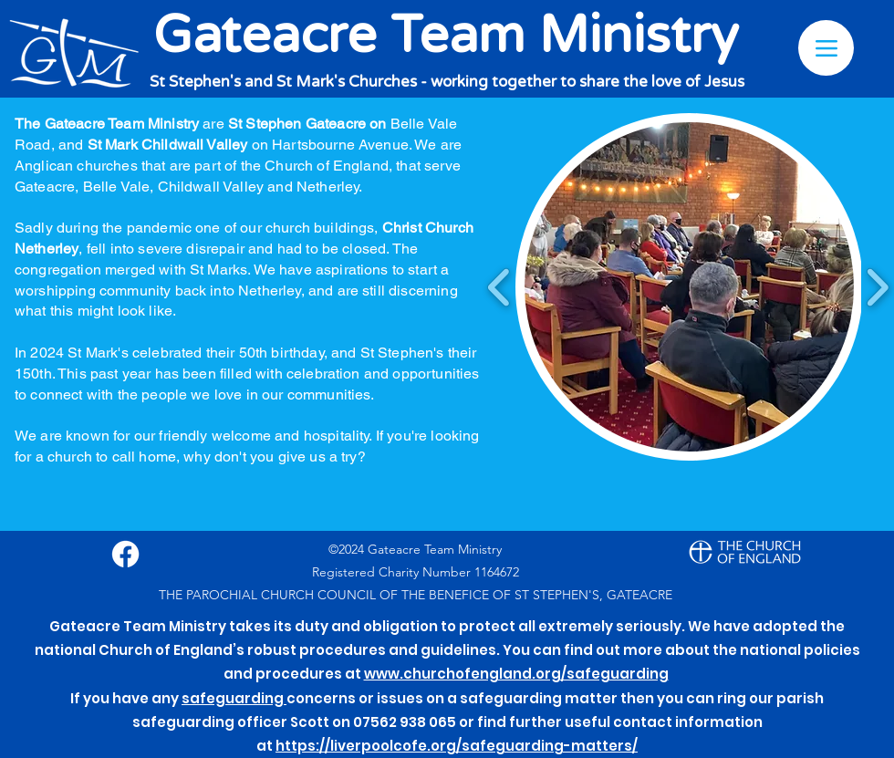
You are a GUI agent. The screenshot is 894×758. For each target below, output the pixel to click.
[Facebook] (125, 554)
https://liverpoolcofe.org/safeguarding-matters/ (456, 745)
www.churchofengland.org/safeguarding (516, 673)
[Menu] (826, 48)
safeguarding (234, 698)
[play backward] (499, 286)
